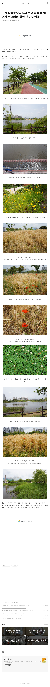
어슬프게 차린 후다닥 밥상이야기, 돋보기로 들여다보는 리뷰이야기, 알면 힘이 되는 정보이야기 (22, 661)
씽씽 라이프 (8, 659)
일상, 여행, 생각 (6, 602)
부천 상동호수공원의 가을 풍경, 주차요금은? (11, 618)
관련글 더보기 (45, 624)
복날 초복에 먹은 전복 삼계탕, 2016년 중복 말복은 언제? (14, 608)
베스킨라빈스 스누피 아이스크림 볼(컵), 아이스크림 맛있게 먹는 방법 (17, 610)
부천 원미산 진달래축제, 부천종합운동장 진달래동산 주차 (14, 613)
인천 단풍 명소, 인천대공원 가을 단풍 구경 (11, 615)
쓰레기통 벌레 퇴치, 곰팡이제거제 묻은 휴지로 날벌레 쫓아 (14, 605)
